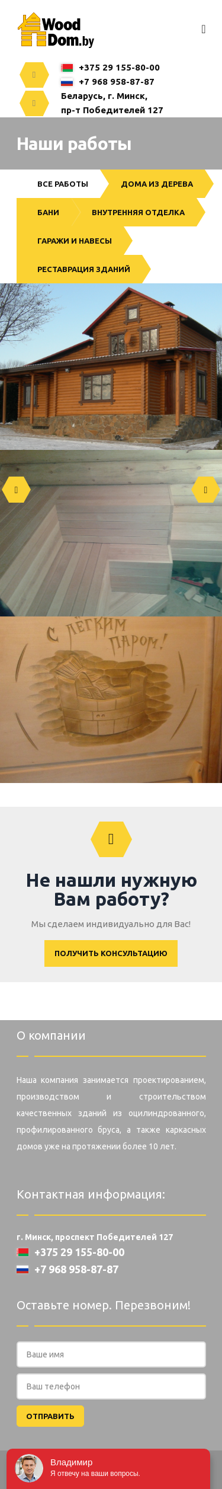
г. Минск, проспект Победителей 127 (95, 1237)
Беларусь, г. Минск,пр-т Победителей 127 (112, 103)
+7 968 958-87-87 (108, 81)
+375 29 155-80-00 (110, 67)
